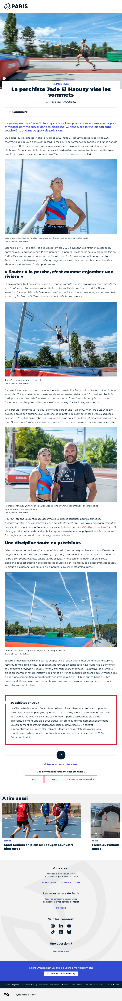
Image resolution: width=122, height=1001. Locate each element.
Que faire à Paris (26, 994)
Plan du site (113, 985)
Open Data (77, 985)
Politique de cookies (95, 985)
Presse (65, 985)
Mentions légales (11, 985)
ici (28, 737)
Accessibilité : (40, 985)
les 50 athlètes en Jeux (92, 527)
